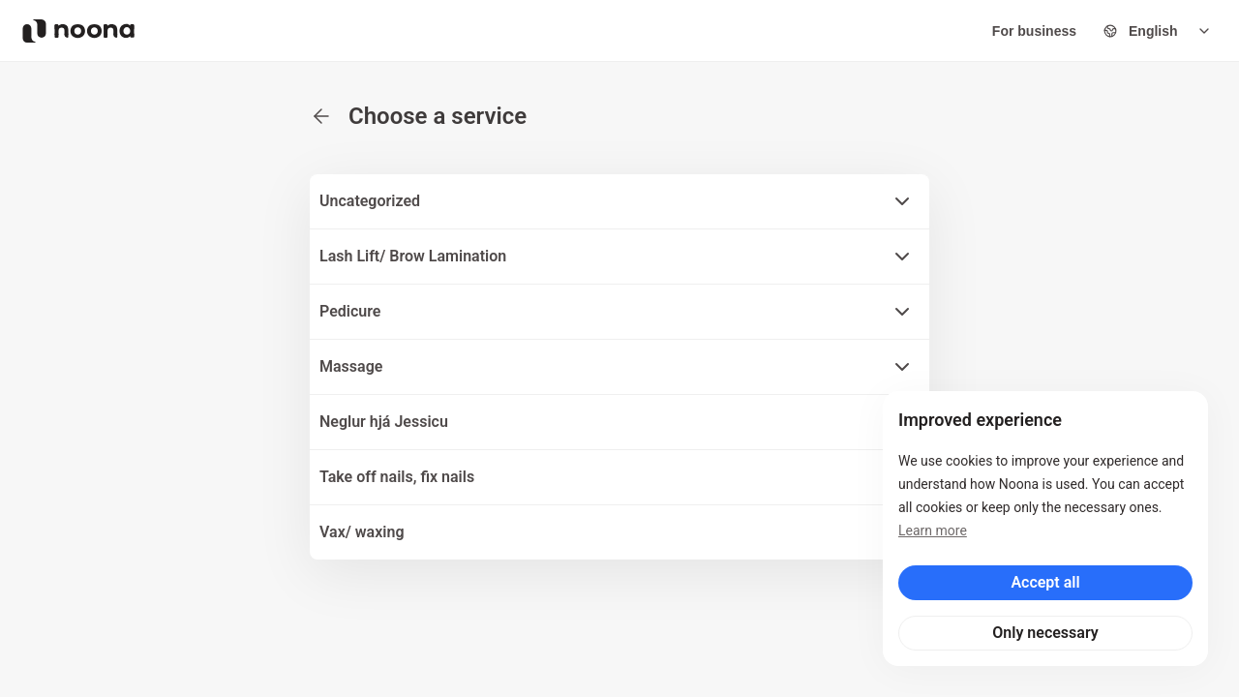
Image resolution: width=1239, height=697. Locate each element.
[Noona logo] (78, 31)
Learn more (932, 530)
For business (1034, 31)
